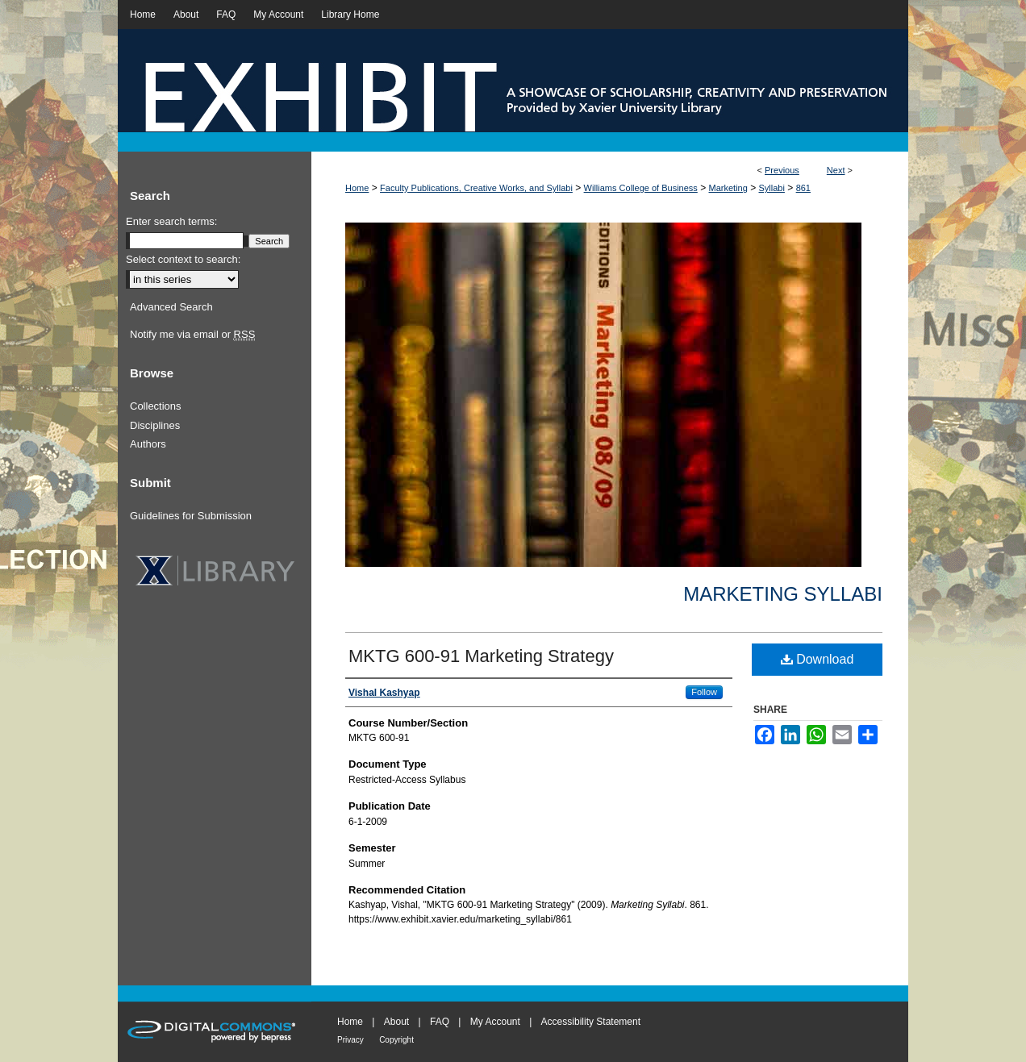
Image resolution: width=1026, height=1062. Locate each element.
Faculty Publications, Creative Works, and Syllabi (476, 188)
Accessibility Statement (590, 1021)
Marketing (728, 188)
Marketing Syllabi (782, 594)
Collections (155, 406)
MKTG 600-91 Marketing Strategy (481, 656)
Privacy (350, 1039)
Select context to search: (183, 259)
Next (836, 170)
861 (803, 188)
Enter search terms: (171, 221)
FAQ (439, 1021)
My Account (495, 1021)
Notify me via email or (192, 334)
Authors (148, 444)
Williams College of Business (641, 188)
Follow (704, 692)
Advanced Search (171, 307)
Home (357, 188)
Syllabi (772, 188)
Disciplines (155, 425)
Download (817, 659)
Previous (782, 170)
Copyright (396, 1039)
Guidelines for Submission (191, 516)
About (396, 1021)
